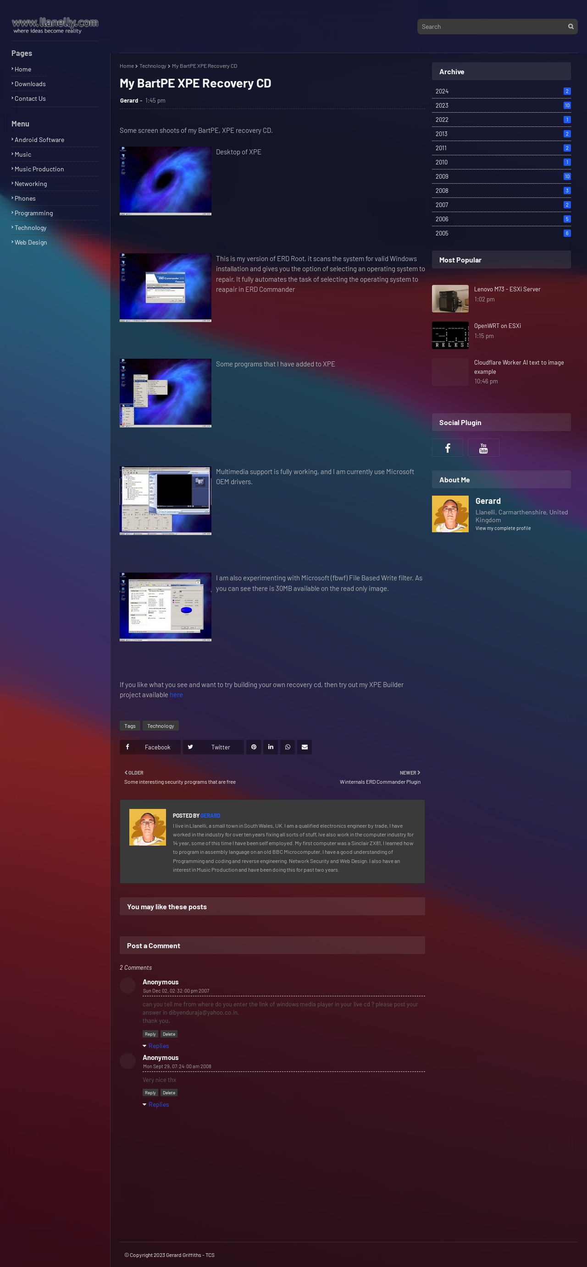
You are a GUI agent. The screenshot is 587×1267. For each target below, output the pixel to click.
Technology (30, 227)
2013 (503, 133)
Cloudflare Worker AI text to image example (519, 367)
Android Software (39, 139)
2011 (503, 148)
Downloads (30, 83)
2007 (503, 204)
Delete (169, 1034)
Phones (25, 198)
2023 (503, 105)
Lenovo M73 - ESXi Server (507, 289)
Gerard (129, 100)
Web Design (31, 242)
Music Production (39, 169)
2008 (503, 190)
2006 (503, 219)
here (176, 694)
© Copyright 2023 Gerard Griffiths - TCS (169, 1254)
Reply (150, 1034)
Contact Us (30, 98)
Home (23, 69)
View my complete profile (503, 528)
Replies (159, 1045)
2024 (503, 91)
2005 (503, 233)
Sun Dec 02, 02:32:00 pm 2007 (176, 991)
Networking (31, 183)
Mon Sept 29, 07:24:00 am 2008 (177, 1066)
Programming (34, 213)
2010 (503, 162)
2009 (503, 176)
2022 (503, 119)
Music (23, 154)
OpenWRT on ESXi (497, 325)
